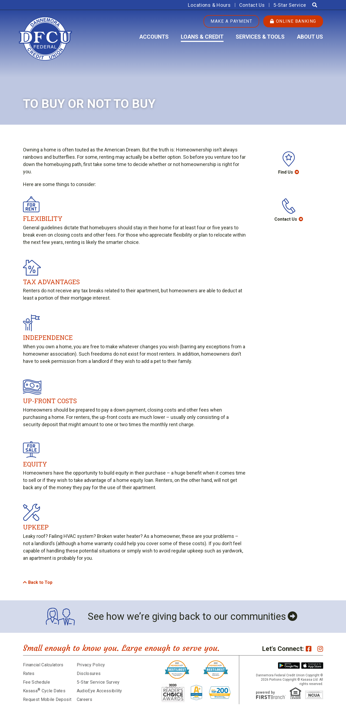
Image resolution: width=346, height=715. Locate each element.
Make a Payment (231, 21)
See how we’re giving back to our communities (187, 616)
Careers (84, 699)
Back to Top (40, 582)
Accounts (154, 37)
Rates (29, 673)
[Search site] (314, 5)
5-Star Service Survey (98, 682)
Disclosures (89, 673)
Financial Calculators (43, 664)
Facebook (308, 649)
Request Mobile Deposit (47, 699)
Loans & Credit (202, 37)
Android (289, 665)
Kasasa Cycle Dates (44, 690)
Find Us (285, 172)
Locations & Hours (209, 5)
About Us (310, 37)
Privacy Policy (91, 664)
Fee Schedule (36, 682)
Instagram (320, 649)
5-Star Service (289, 5)
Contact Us (252, 5)
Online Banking (293, 21)
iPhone (312, 665)
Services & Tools (260, 37)
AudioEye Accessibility (99, 690)
